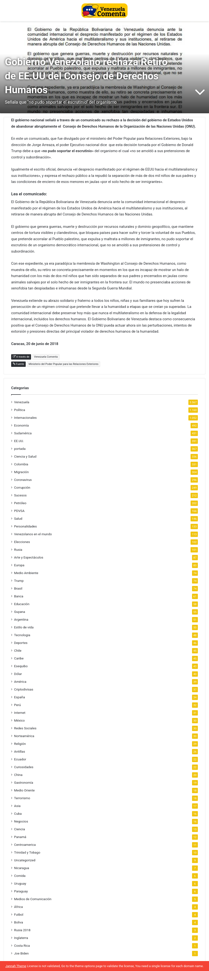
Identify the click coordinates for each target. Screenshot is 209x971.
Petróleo (20, 503)
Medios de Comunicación (32, 899)
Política (19, 410)
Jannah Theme (15, 966)
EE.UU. (19, 441)
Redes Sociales (25, 728)
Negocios (21, 821)
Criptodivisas (23, 689)
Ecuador (20, 759)
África (18, 907)
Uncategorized (24, 860)
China (18, 775)
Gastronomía (23, 782)
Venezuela (21, 402)
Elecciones (22, 542)
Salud (18, 518)
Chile (17, 650)
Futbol (18, 914)
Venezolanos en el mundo (33, 534)
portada (19, 449)
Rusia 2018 (22, 930)
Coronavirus (23, 480)
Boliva (18, 922)
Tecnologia (22, 635)
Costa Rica (22, 945)
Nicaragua (21, 868)
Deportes (20, 643)
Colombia (21, 464)
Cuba (18, 813)
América (20, 681)
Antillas (19, 751)
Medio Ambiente (26, 573)
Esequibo (21, 666)
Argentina (21, 619)
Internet (19, 713)
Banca (18, 596)
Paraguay (21, 891)
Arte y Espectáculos (28, 557)
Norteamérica (24, 736)
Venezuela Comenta (46, 356)
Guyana (19, 612)
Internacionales (25, 418)
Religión (20, 744)
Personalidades (25, 526)
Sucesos (20, 495)
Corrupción (22, 487)
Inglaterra (21, 938)
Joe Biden (21, 953)
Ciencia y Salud (25, 456)
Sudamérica (23, 433)
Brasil (18, 588)
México (19, 720)
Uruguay (20, 883)
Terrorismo (22, 798)
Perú (17, 705)
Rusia (18, 549)
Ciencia (19, 829)
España (19, 697)
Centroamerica (25, 845)
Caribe (19, 658)
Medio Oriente (24, 790)
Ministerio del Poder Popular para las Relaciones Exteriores (63, 364)
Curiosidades (23, 767)
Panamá (20, 837)
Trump (19, 581)
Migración (21, 472)
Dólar (18, 674)
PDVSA (19, 511)
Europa (19, 565)
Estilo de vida (23, 627)
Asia (17, 806)
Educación (21, 604)
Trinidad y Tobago (27, 852)
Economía (21, 425)
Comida (19, 876)
